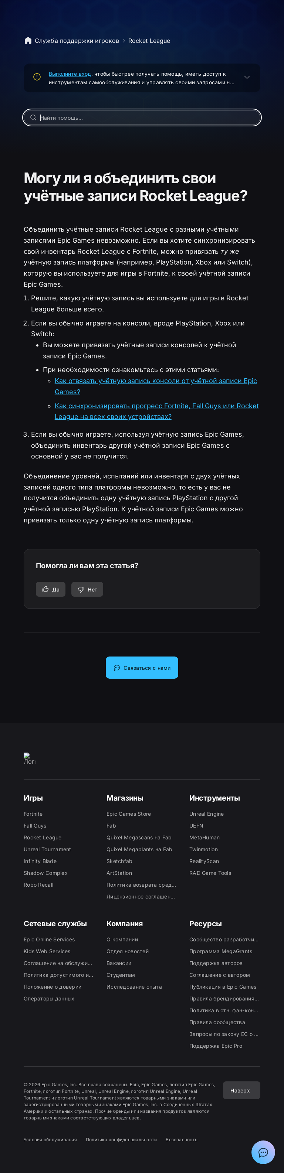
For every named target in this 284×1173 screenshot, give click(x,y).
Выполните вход (70, 74)
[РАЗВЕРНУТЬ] (247, 76)
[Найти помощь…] (142, 117)
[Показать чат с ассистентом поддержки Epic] (263, 1152)
